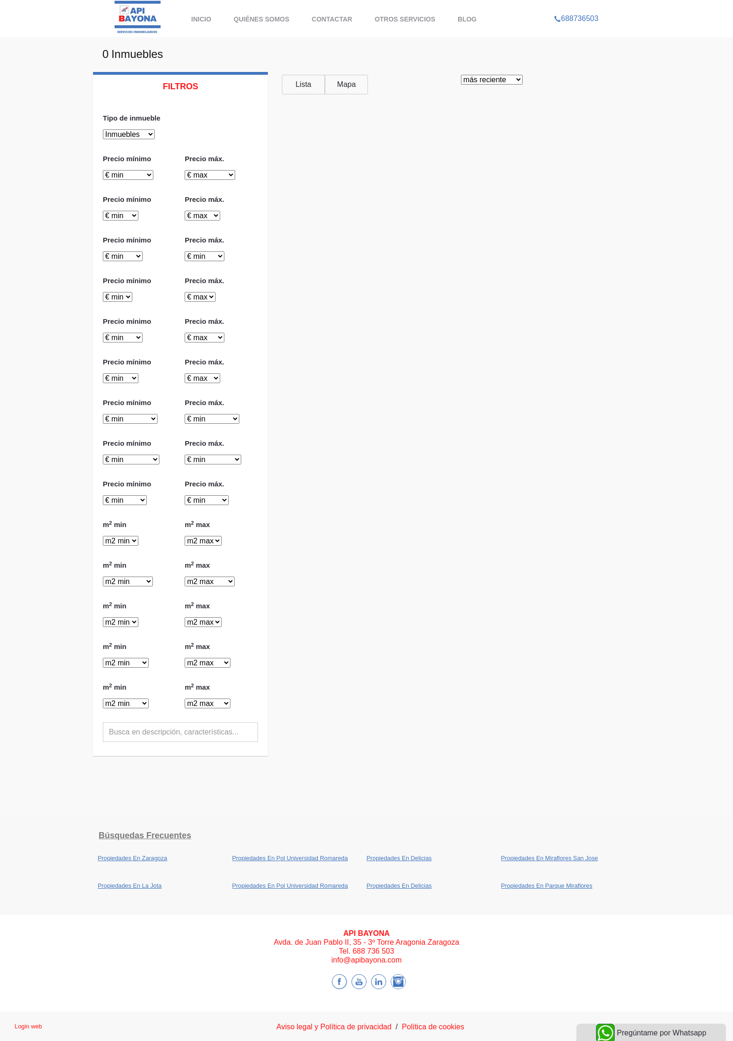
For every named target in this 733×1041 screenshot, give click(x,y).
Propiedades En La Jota (130, 885)
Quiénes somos (261, 19)
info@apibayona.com (366, 960)
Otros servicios (404, 19)
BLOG (467, 19)
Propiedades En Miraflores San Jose (549, 858)
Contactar (332, 19)
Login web (28, 1026)
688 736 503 (373, 951)
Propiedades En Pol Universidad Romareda (290, 858)
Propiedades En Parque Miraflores (547, 885)
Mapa (346, 84)
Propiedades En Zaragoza (132, 858)
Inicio (201, 19)
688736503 (576, 6)
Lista (303, 84)
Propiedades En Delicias (398, 858)
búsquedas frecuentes (145, 835)
